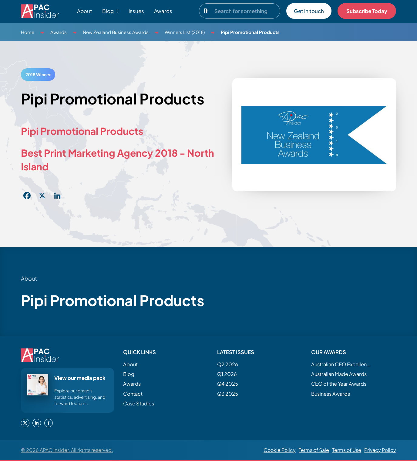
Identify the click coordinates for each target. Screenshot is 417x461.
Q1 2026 (227, 374)
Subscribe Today (366, 11)
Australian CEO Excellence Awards (341, 364)
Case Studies (138, 403)
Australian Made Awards (339, 374)
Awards (163, 11)
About (84, 11)
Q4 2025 (227, 384)
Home (27, 32)
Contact (133, 394)
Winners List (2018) (185, 32)
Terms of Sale (314, 450)
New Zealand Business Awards (116, 32)
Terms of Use (346, 450)
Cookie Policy (280, 450)
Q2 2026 (227, 364)
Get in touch (309, 11)
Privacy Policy (380, 450)
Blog (128, 374)
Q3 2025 (227, 394)
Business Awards (330, 394)
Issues (136, 11)
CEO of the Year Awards (338, 384)
